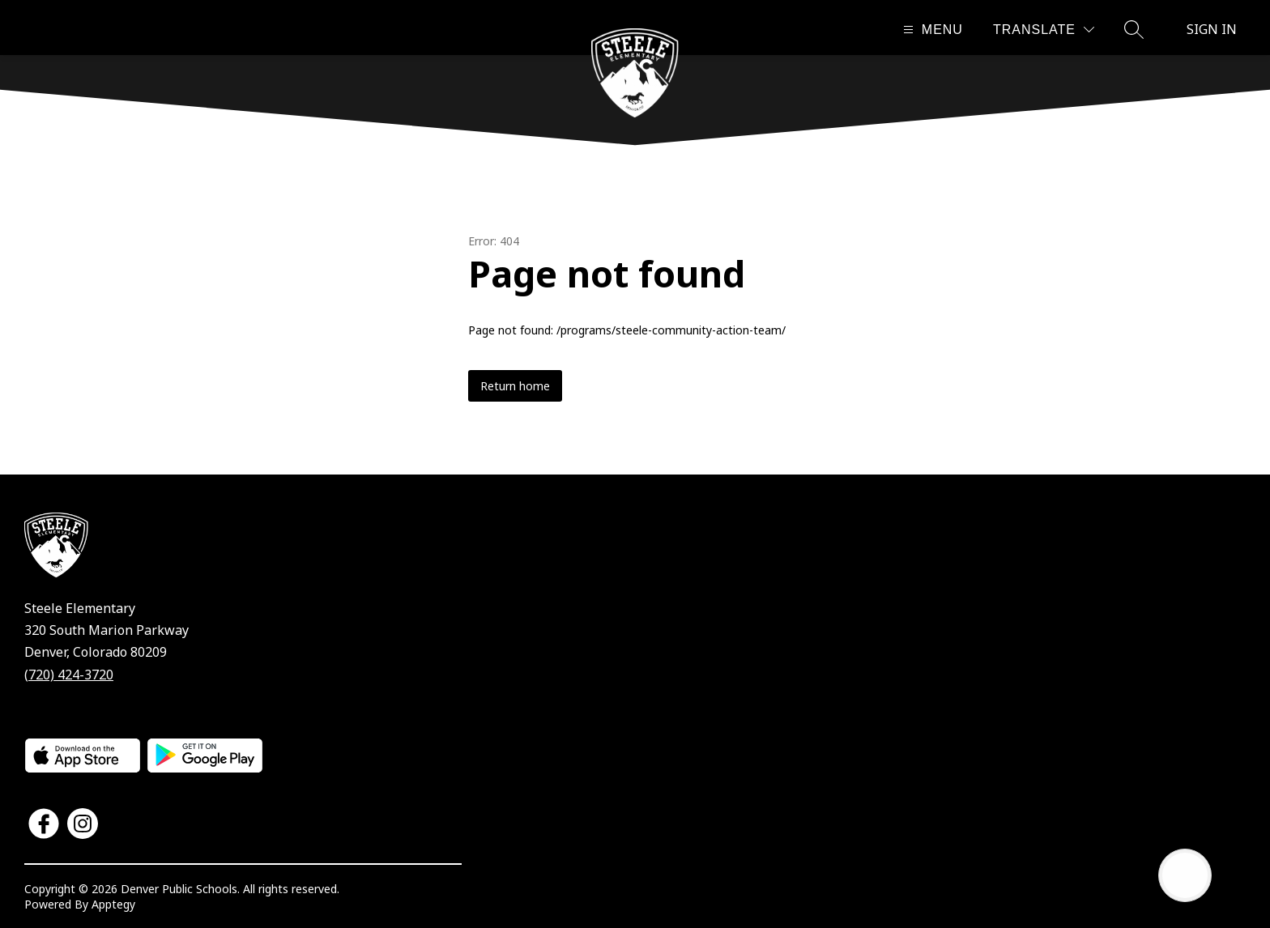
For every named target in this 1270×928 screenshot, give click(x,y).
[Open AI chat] (1185, 875)
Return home (515, 386)
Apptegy (113, 904)
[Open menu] (931, 29)
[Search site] (1134, 29)
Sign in (1212, 29)
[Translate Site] (1043, 29)
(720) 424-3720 (68, 674)
